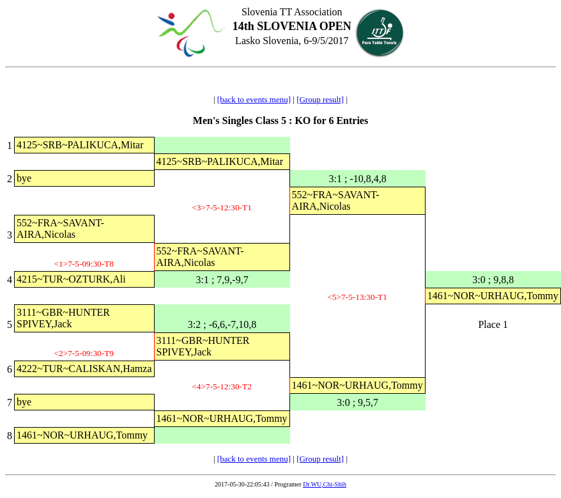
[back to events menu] (254, 99)
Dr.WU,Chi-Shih (324, 484)
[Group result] (320, 99)
